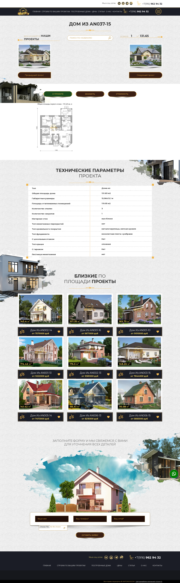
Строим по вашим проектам (56, 12)
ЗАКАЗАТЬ (90, 94)
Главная (37, 12)
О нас (108, 12)
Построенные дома (81, 12)
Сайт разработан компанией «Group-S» (149, 581)
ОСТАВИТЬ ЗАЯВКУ (90, 535)
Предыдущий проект (34, 75)
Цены (94, 12)
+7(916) (152, 3)
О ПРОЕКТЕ (58, 94)
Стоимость (122, 94)
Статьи (101, 12)
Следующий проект (145, 75)
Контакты (117, 12)
